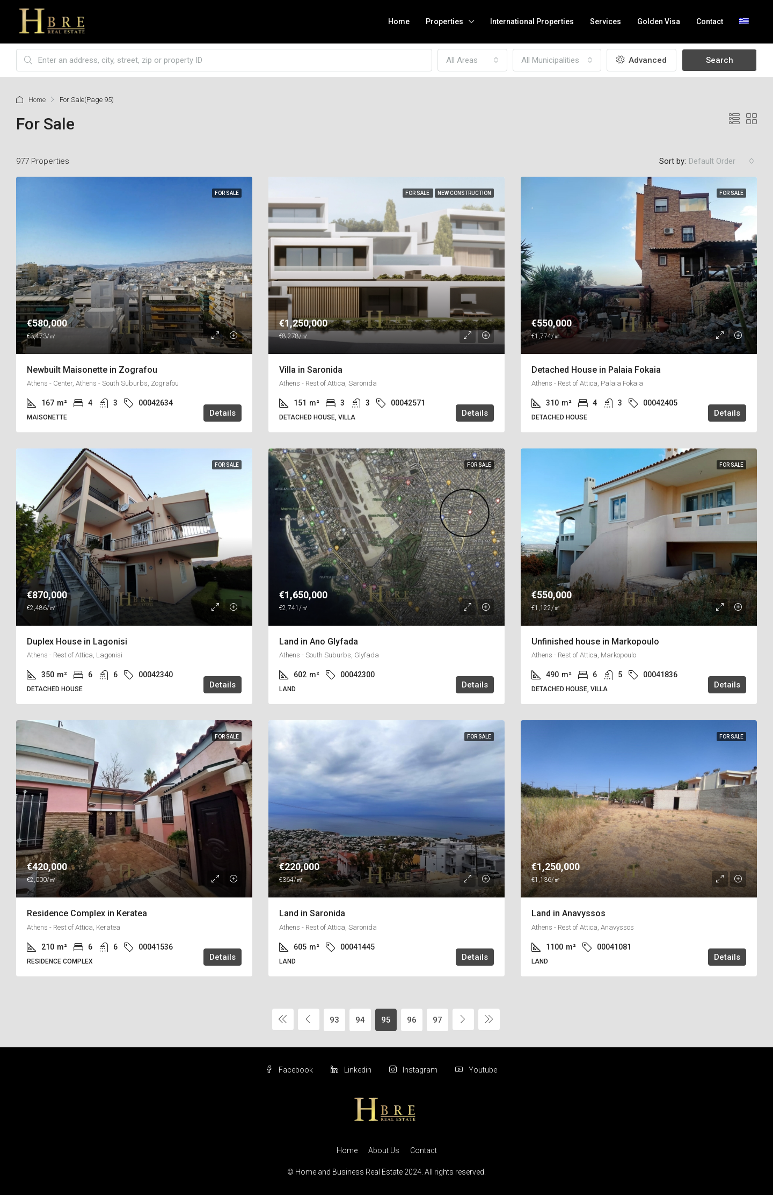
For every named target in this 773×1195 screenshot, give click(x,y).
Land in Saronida (312, 913)
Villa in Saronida (310, 370)
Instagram (414, 1070)
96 (412, 1020)
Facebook (290, 1070)
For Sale (227, 193)
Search (719, 60)
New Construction (464, 193)
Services (605, 21)
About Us (383, 1150)
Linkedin (352, 1070)
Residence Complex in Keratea (87, 913)
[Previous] (283, 1019)
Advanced (641, 60)
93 (334, 1020)
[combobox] (472, 60)
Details (222, 413)
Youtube (476, 1070)
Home (399, 21)
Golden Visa (658, 21)
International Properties (532, 21)
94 (360, 1020)
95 (386, 1020)
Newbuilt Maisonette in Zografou (92, 370)
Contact (709, 21)
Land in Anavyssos (568, 913)
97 (437, 1020)
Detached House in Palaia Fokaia (596, 370)
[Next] (463, 1019)
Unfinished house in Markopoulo (595, 641)
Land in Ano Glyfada (318, 641)
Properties (444, 21)
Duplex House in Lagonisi (77, 641)
